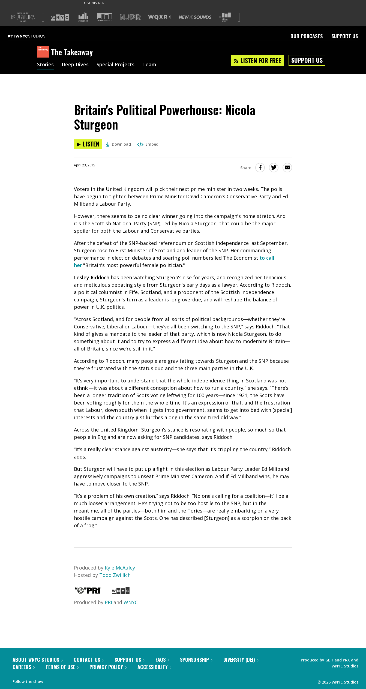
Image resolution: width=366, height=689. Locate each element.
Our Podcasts (306, 36)
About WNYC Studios (38, 659)
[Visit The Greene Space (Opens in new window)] (225, 17)
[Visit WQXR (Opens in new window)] (159, 17)
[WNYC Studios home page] (33, 36)
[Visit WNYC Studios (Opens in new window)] (104, 17)
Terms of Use (62, 666)
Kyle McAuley (120, 567)
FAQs (162, 659)
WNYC (131, 602)
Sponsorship (196, 659)
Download (118, 144)
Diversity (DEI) (241, 659)
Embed (147, 144)
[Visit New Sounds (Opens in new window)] (195, 17)
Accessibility (154, 666)
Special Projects (115, 64)
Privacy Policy (108, 666)
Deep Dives (75, 64)
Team (149, 64)
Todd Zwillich (115, 575)
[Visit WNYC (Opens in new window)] (60, 17)
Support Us (344, 36)
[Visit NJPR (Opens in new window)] (130, 17)
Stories (45, 64)
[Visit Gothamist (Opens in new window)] (83, 17)
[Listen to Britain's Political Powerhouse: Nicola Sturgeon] (88, 144)
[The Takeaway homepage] (44, 52)
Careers (24, 666)
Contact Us (89, 659)
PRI (108, 602)
